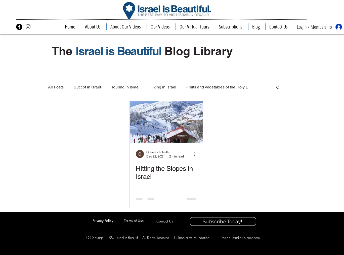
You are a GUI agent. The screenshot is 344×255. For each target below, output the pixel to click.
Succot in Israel (87, 87)
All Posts (56, 87)
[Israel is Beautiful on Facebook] (19, 27)
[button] (93, 26)
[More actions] (196, 154)
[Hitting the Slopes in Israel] (166, 122)
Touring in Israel (125, 87)
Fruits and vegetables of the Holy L (217, 87)
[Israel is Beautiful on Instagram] (28, 27)
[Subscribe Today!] (223, 221)
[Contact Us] (165, 221)
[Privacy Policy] (103, 220)
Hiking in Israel (163, 87)
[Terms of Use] (134, 220)
